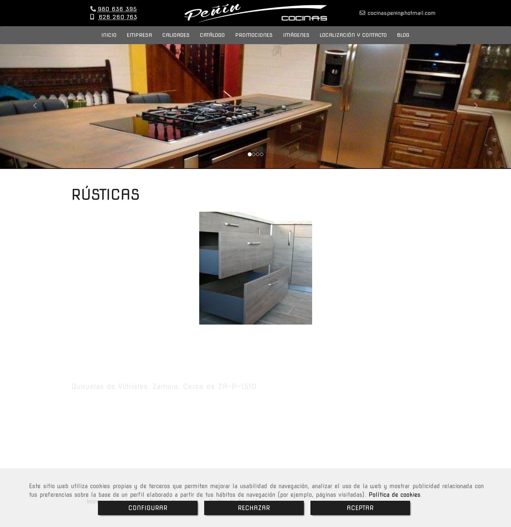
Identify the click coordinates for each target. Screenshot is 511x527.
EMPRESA (139, 41)
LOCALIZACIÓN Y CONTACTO (353, 41)
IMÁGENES (296, 41)
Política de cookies (394, 494)
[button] (38, 109)
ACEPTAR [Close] (360, 507)
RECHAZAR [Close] (254, 507)
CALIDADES (176, 41)
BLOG (403, 41)
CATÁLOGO (212, 41)
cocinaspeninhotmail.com (400, 16)
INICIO (109, 41)
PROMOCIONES (254, 41)
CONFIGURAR (147, 507)
